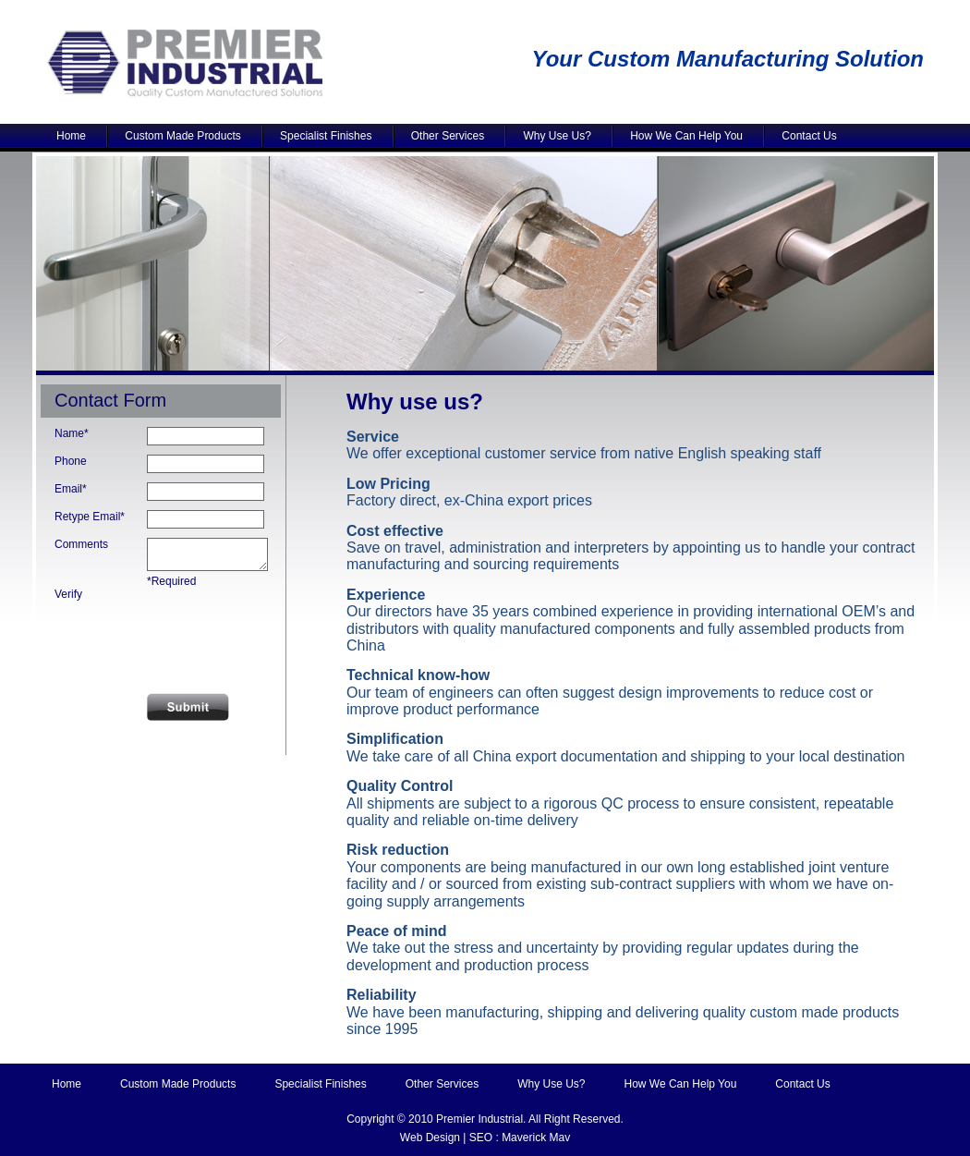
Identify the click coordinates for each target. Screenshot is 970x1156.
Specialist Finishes (328, 135)
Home (73, 135)
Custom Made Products (185, 135)
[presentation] (167, 638)
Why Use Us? (559, 135)
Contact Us (811, 135)
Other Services (450, 135)
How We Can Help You (688, 135)
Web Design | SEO (446, 1137)
